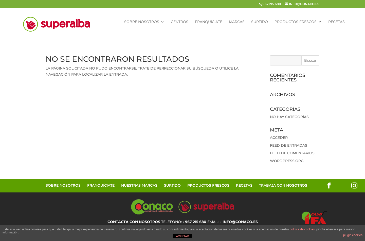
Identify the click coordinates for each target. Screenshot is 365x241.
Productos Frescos (296, 22)
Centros (179, 22)
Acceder (279, 137)
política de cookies (302, 229)
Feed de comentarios (292, 153)
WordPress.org (287, 161)
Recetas (336, 22)
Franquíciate (208, 22)
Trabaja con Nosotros (283, 185)
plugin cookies (352, 235)
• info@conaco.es (239, 222)
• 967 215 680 (194, 222)
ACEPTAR (182, 236)
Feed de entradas (288, 145)
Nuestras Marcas (139, 185)
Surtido (259, 22)
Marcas (237, 22)
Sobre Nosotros (141, 22)
